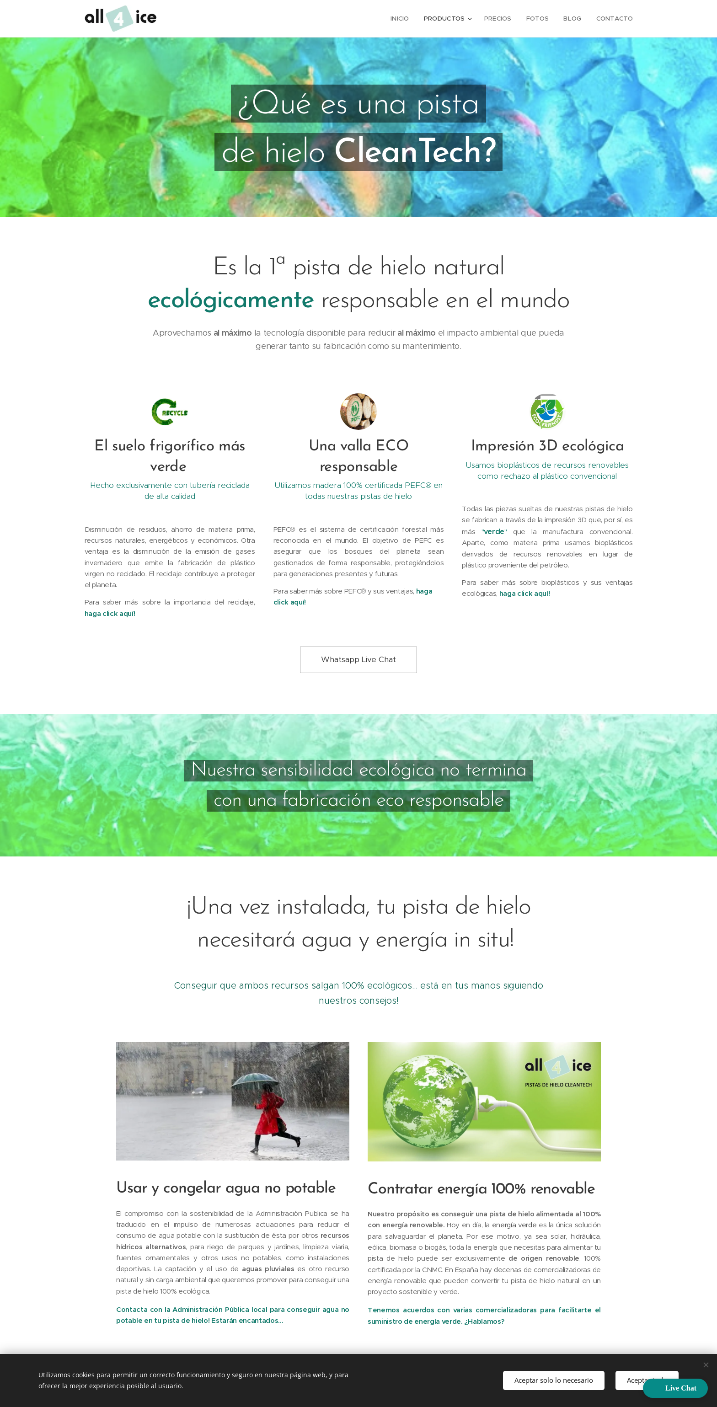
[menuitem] (407, 18)
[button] (675, 1388)
